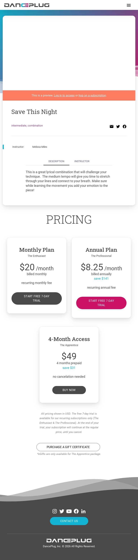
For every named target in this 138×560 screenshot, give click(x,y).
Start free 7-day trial (36, 298)
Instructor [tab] (81, 161)
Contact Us (69, 521)
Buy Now (69, 390)
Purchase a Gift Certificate (68, 447)
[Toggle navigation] (129, 4)
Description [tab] (56, 161)
